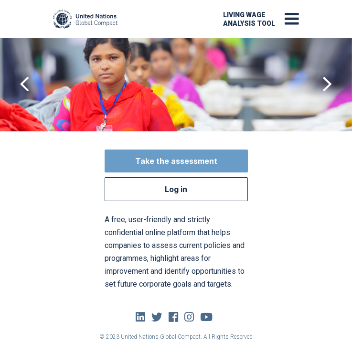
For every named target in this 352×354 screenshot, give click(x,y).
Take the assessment (176, 161)
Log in (176, 189)
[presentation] (24, 85)
